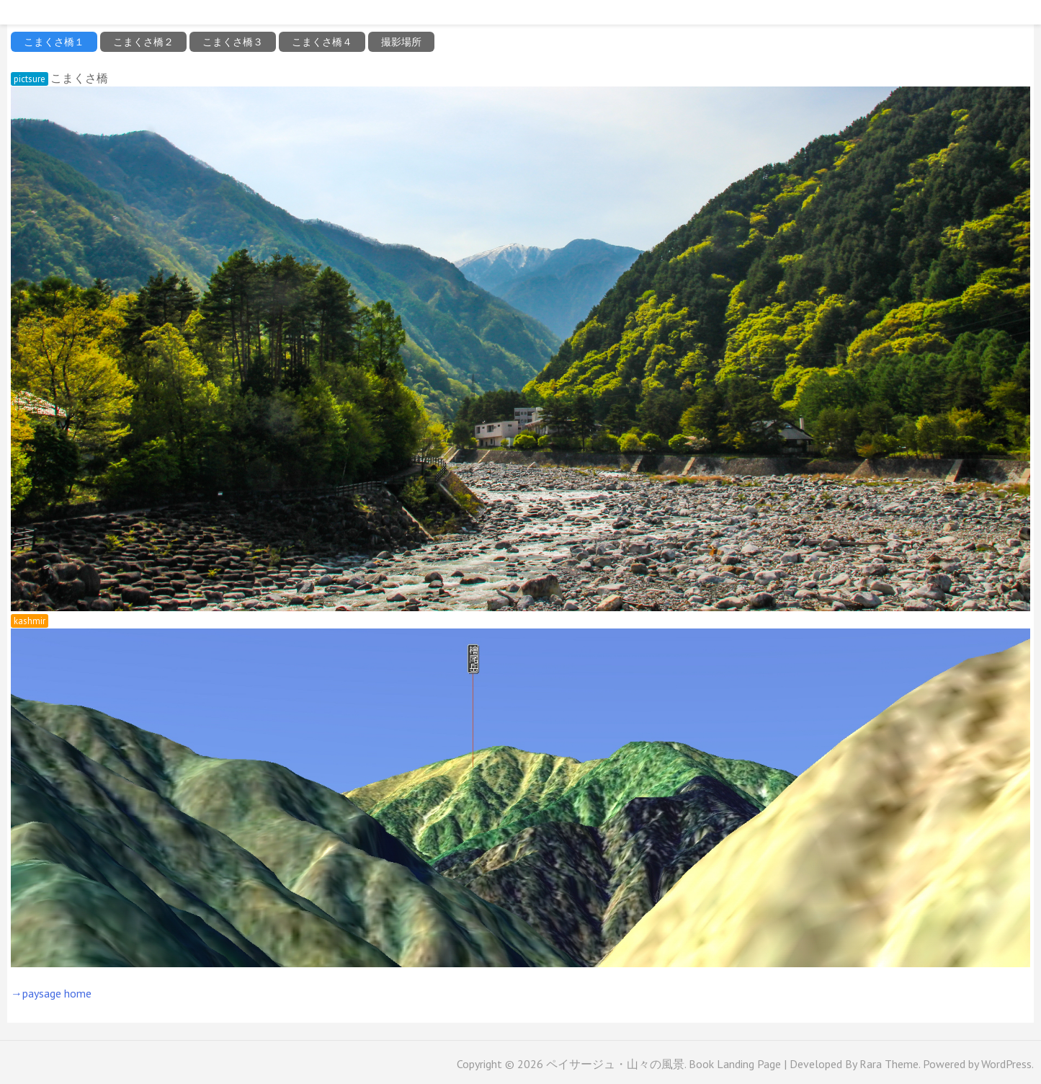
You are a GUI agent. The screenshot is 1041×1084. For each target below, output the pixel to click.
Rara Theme (889, 1064)
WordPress (1006, 1064)
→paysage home (51, 993)
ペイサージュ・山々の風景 (615, 1064)
